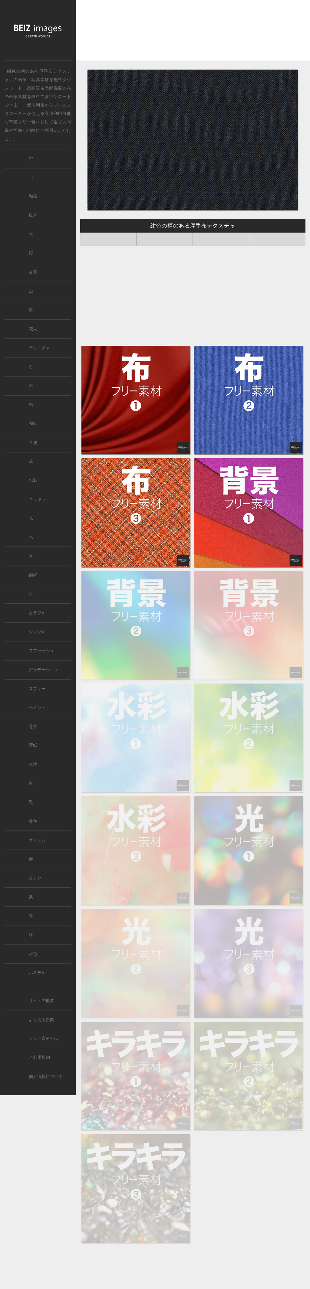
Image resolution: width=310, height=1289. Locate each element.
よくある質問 (41, 1019)
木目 (33, 385)
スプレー (37, 689)
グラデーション (43, 669)
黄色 (33, 821)
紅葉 (33, 272)
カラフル (37, 613)
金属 (33, 442)
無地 (33, 764)
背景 (33, 726)
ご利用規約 (39, 1057)
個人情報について (46, 1076)
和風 (33, 196)
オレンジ (37, 840)
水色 (33, 953)
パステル (37, 973)
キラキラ (37, 499)
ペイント (37, 707)
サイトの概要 (41, 1000)
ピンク (35, 878)
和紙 (33, 423)
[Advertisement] (193, 32)
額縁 (33, 575)
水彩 (33, 480)
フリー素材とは (43, 1038)
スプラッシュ (41, 650)
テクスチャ (39, 348)
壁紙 (33, 745)
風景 (33, 215)
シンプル (37, 632)
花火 (33, 329)
